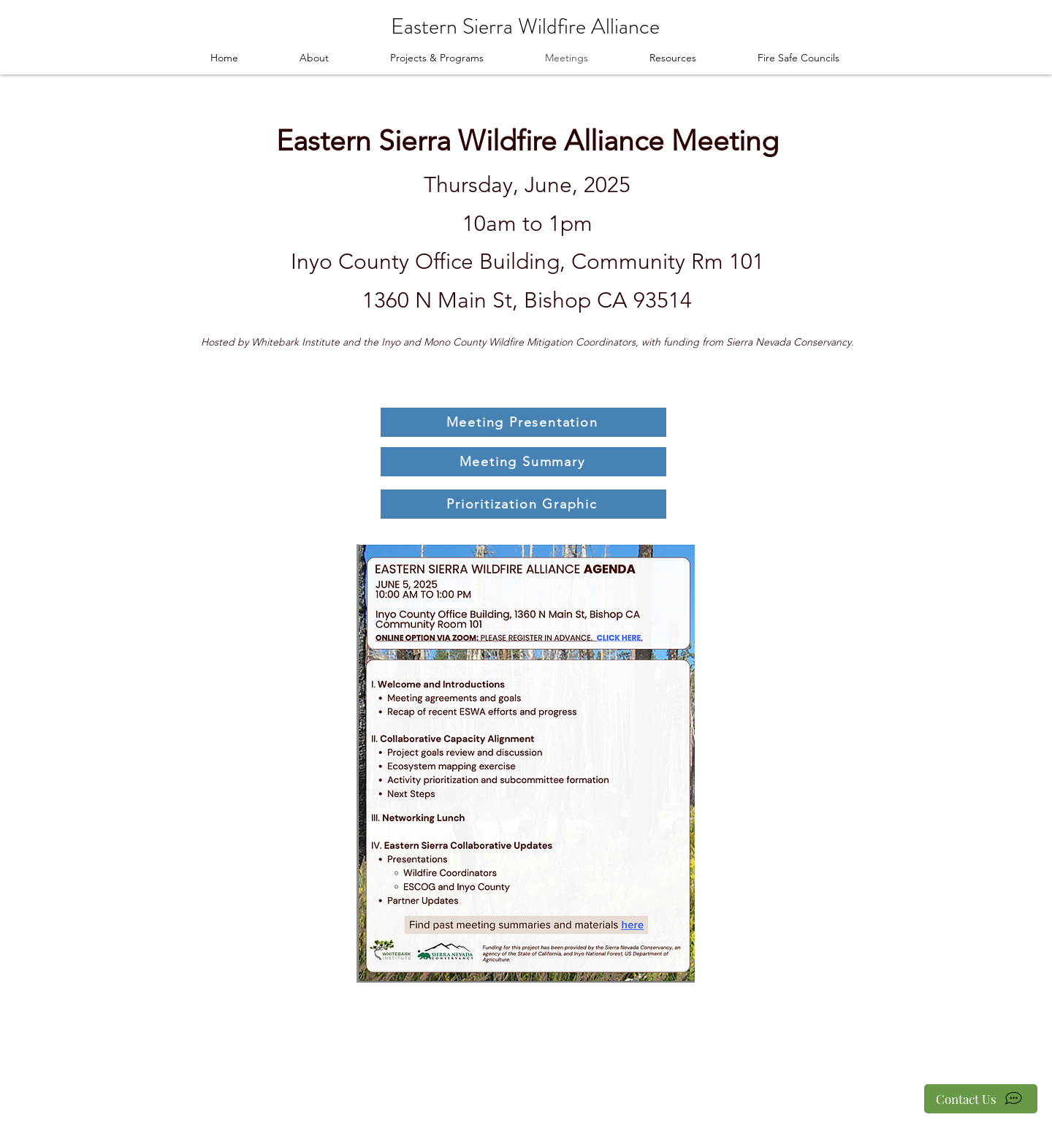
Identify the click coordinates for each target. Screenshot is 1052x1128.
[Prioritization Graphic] (523, 504)
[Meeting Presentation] (523, 422)
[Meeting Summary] (523, 461)
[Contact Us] (980, 1098)
